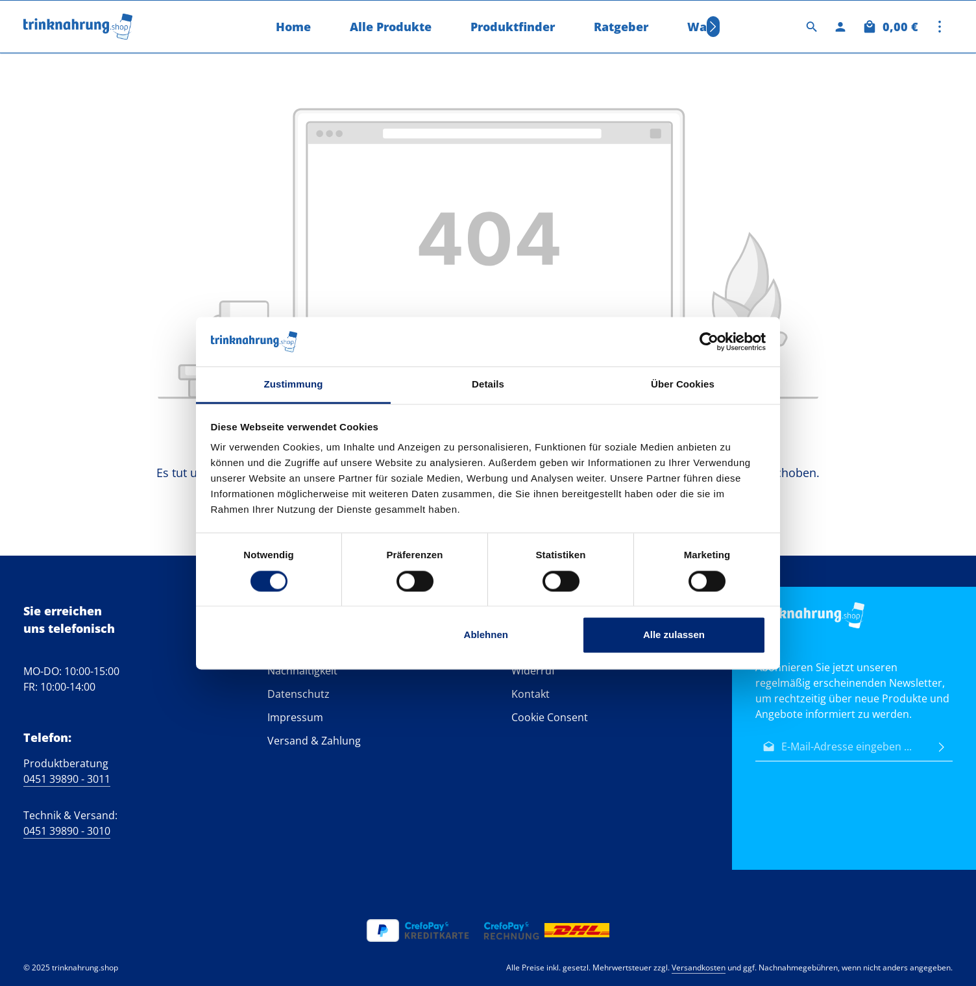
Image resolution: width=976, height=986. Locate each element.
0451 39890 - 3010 (66, 831)
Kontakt (530, 694)
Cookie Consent (549, 717)
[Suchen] (812, 27)
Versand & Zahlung (314, 740)
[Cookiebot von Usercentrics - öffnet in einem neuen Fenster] (709, 341)
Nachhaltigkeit (302, 670)
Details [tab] (488, 384)
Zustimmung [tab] (293, 384)
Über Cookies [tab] (682, 384)
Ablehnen (486, 635)
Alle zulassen (674, 635)
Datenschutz (298, 694)
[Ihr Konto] (840, 27)
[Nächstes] (713, 26)
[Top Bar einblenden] (940, 27)
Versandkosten (699, 967)
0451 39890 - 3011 (66, 779)
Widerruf (533, 670)
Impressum (295, 717)
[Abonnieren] (942, 746)
